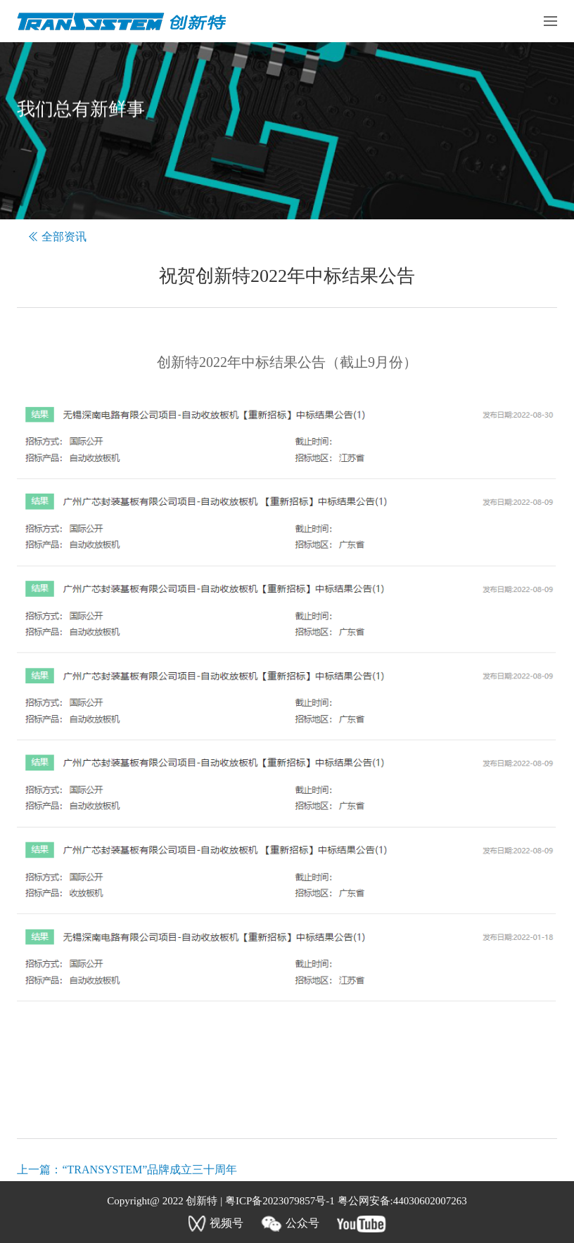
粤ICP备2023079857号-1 (279, 1200)
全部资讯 (64, 237)
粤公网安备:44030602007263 (402, 1200)
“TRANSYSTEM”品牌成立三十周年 (149, 1170)
